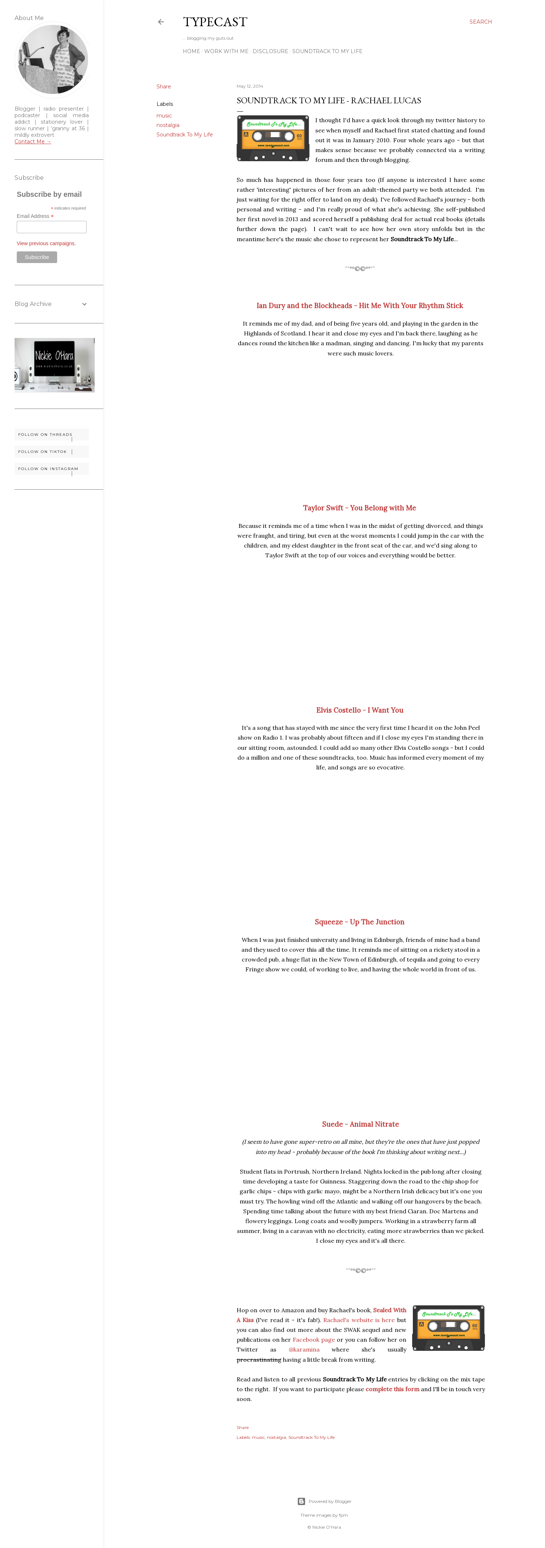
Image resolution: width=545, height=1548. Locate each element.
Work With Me (226, 51)
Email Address (35, 216)
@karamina (304, 1349)
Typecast (215, 21)
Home (191, 51)
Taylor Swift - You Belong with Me (359, 508)
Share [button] (164, 86)
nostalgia (168, 125)
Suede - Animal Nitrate (360, 1124)
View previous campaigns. (46, 243)
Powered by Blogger (324, 1501)
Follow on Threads (53, 436)
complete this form (392, 1389)
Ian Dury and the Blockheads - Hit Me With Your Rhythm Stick (360, 305)
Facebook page (314, 1339)
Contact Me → (33, 141)
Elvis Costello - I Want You (359, 710)
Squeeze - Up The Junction (359, 922)
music (164, 115)
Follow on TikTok (53, 451)
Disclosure (270, 51)
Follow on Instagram (53, 470)
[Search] (481, 22)
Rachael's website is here (359, 1320)
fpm (343, 1515)
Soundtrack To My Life (327, 51)
